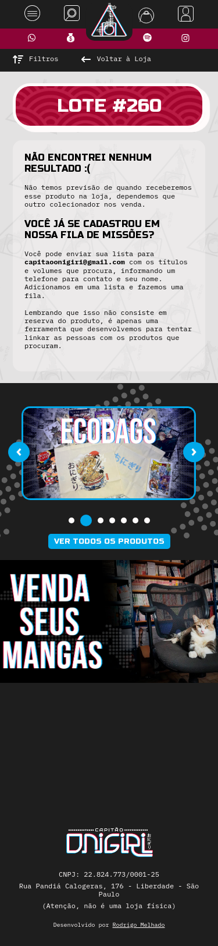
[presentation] (18, 451)
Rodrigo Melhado (139, 925)
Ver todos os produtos (109, 541)
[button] (71, 520)
